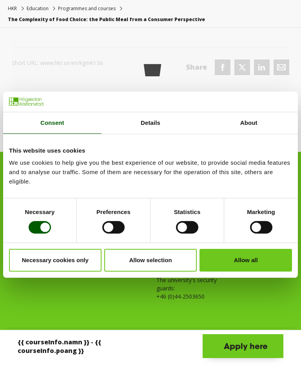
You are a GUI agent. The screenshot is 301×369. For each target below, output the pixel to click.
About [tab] (248, 122)
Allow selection (150, 260)
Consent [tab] (52, 122)
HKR (12, 8)
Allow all (246, 260)
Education (38, 8)
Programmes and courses (87, 8)
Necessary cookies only (55, 260)
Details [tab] (150, 122)
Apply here (246, 346)
